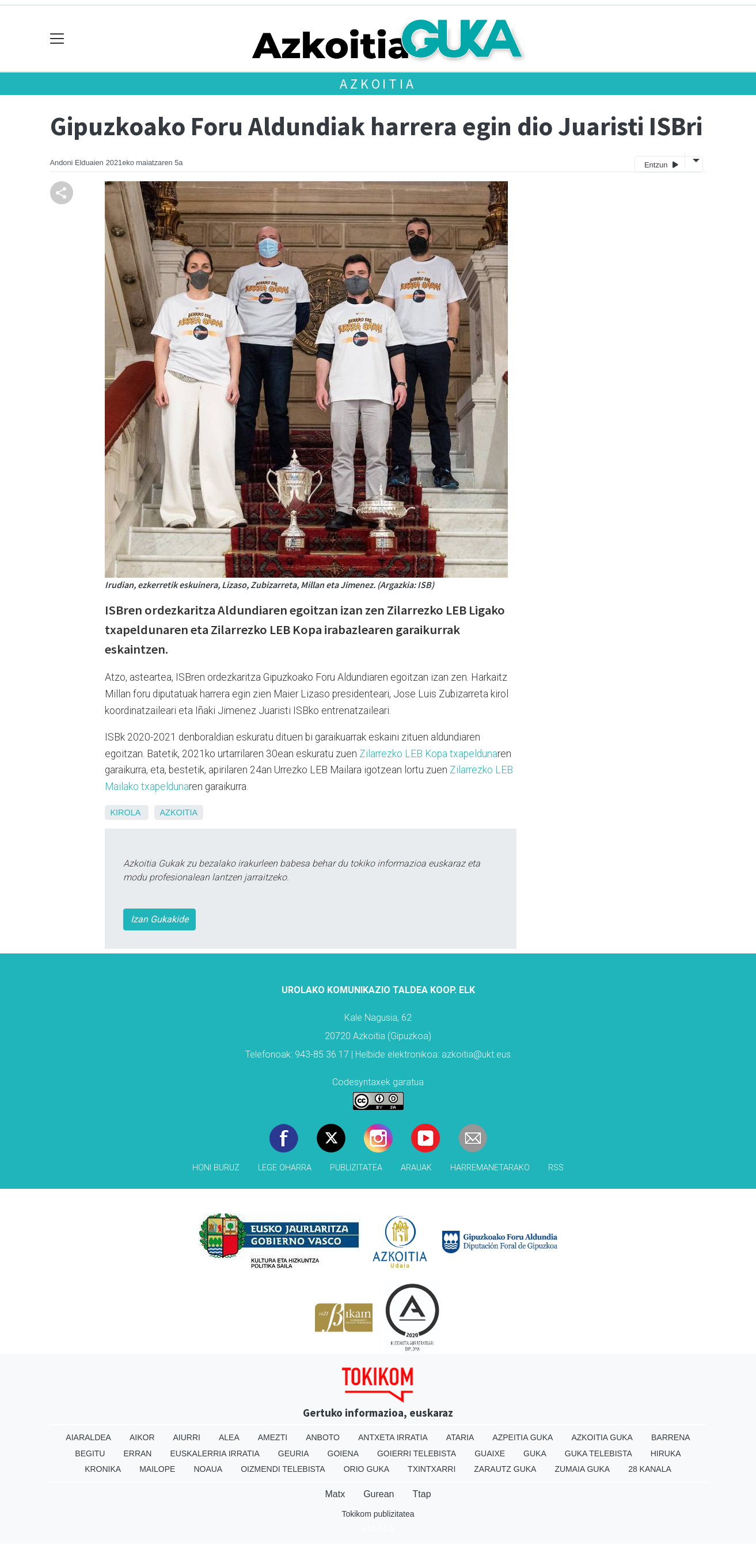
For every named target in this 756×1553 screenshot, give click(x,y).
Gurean (378, 1494)
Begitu (90, 1453)
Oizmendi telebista (283, 1469)
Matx (335, 1494)
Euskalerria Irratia (214, 1453)
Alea (229, 1437)
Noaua (207, 1469)
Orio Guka (366, 1469)
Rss (556, 1168)
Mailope (157, 1469)
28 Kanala (649, 1469)
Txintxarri (431, 1469)
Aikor (142, 1437)
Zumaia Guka (582, 1469)
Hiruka (666, 1453)
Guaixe (489, 1453)
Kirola (125, 812)
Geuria (293, 1453)
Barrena (670, 1437)
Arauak (416, 1168)
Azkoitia (378, 84)
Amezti (272, 1437)
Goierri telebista (416, 1453)
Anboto (323, 1437)
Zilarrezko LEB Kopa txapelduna (428, 754)
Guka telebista (598, 1453)
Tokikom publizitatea (377, 1513)
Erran (137, 1453)
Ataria (460, 1437)
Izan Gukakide (159, 919)
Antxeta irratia (393, 1437)
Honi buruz (216, 1168)
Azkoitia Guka (602, 1437)
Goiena (343, 1453)
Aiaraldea (88, 1437)
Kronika (103, 1469)
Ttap (422, 1494)
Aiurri (186, 1437)
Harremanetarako (490, 1168)
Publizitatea (356, 1168)
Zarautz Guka (505, 1469)
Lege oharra (284, 1168)
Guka (534, 1453)
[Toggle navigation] (57, 39)
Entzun (661, 164)
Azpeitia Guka (522, 1437)
